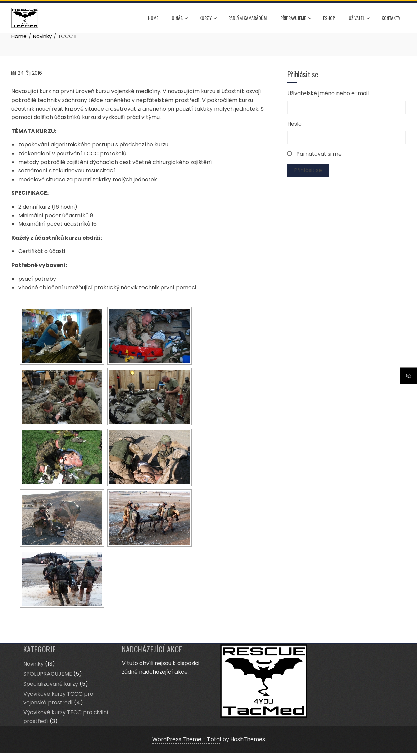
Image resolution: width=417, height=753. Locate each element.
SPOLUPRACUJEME (47, 674)
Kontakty (391, 17)
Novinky (33, 664)
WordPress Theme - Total (186, 739)
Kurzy (208, 18)
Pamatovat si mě (319, 154)
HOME (153, 17)
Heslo (294, 124)
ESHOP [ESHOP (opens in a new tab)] (329, 17)
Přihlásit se (308, 170)
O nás (180, 18)
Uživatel (359, 18)
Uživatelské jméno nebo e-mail (328, 93)
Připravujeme (295, 18)
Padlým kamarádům (247, 17)
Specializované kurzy (50, 684)
